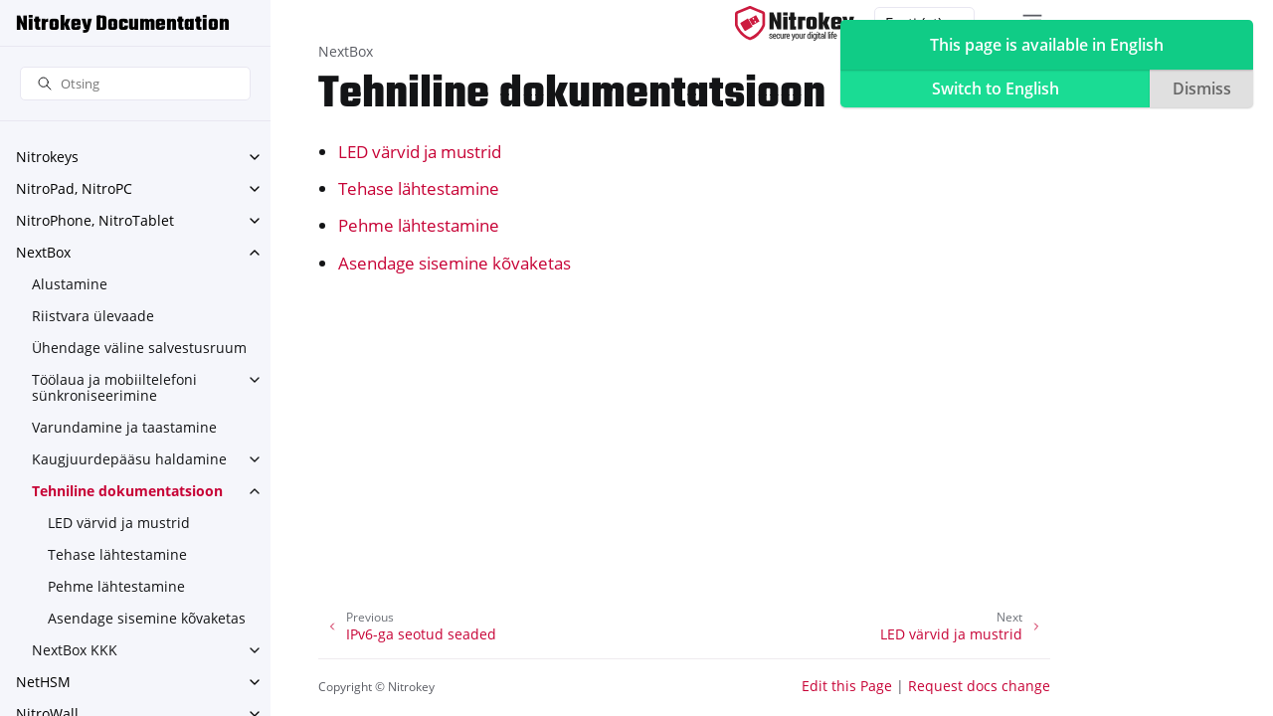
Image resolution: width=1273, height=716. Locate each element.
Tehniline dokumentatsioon (127, 490)
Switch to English (995, 88)
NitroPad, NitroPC (74, 188)
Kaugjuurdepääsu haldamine (129, 458)
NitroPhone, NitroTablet (95, 220)
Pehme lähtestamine (116, 586)
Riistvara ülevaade (93, 315)
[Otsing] (135, 84)
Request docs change (979, 685)
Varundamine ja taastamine (124, 427)
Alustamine (69, 283)
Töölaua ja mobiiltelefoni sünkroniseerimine (114, 387)
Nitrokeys (47, 156)
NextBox (43, 252)
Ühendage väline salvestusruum (139, 347)
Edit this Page (847, 685)
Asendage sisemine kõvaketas (147, 618)
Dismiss (1202, 88)
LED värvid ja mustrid (119, 522)
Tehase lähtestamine (117, 554)
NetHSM (43, 681)
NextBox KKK (74, 649)
